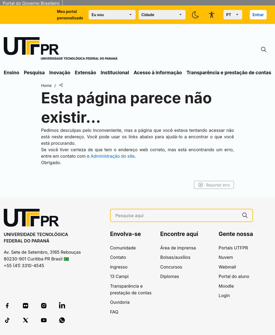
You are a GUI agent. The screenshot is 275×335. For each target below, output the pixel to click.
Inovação (59, 72)
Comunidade (123, 248)
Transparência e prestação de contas (228, 72)
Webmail (227, 267)
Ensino (11, 72)
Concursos (171, 267)
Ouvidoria (120, 302)
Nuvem (226, 257)
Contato (118, 257)
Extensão (85, 72)
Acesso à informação (157, 72)
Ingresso (119, 267)
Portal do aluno (234, 276)
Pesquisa (34, 72)
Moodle (226, 286)
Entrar (258, 14)
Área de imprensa (178, 248)
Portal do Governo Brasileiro (31, 3)
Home (46, 85)
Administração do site (113, 156)
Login (224, 295)
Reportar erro (214, 185)
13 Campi (119, 276)
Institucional (115, 72)
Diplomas (169, 276)
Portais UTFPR (233, 248)
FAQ (114, 312)
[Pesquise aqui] (176, 215)
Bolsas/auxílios (175, 257)
